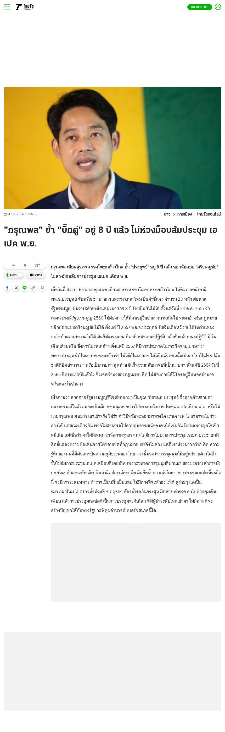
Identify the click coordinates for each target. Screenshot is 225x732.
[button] (7, 287)
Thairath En (200, 7)
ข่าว (167, 214)
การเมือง (184, 214)
